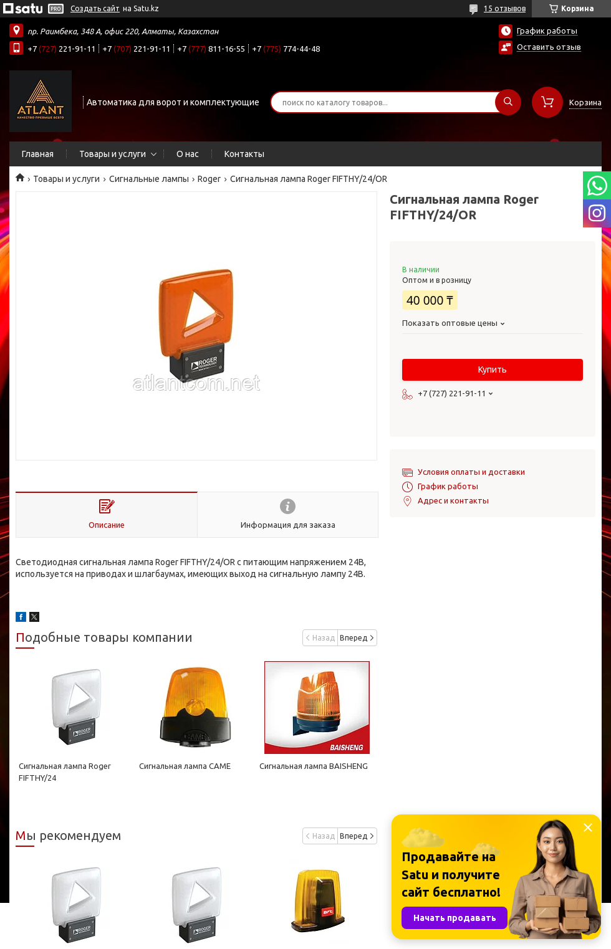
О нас (187, 154)
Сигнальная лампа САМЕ (185, 765)
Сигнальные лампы (149, 179)
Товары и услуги (112, 154)
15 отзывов (505, 8)
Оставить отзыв (549, 46)
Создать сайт (95, 8)
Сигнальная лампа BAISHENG (313, 765)
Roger (209, 179)
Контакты (244, 154)
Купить (492, 369)
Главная (38, 154)
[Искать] (508, 102)
